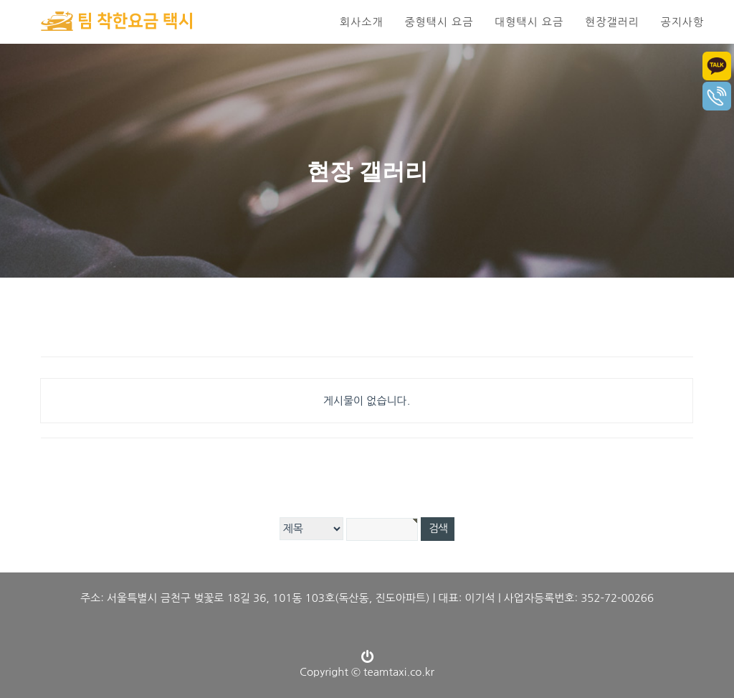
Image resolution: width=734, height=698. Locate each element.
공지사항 (682, 21)
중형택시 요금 (438, 21)
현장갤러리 (612, 21)
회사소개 (361, 21)
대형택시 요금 (529, 21)
